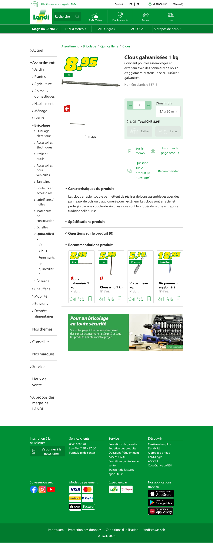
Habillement (44, 103)
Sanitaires (43, 182)
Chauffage (42, 288)
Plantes (40, 76)
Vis (41, 244)
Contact (119, 4)
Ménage (40, 110)
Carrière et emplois (160, 444)
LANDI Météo (74, 29)
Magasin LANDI (43, 29)
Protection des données (84, 530)
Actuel (37, 50)
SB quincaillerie (46, 269)
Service (38, 366)
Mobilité (40, 296)
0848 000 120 (77, 444)
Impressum (56, 530)
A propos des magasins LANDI (43, 403)
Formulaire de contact (83, 453)
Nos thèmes (42, 329)
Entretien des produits (122, 448)
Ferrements (47, 257)
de (130, 4)
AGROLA (137, 29)
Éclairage (43, 281)
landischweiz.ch (154, 530)
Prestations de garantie (123, 444)
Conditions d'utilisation (122, 530)
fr (138, 4)
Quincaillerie (109, 46)
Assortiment (43, 62)
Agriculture (43, 83)
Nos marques (43, 353)
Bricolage (42, 125)
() (178, 4)
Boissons (41, 303)
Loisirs (39, 117)
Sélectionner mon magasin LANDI (58, 4)
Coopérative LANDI (160, 465)
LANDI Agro (105, 29)
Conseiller (40, 341)
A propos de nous (166, 29)
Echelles (42, 227)
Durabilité (154, 448)
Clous (43, 251)
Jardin (39, 69)
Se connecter (160, 4)
